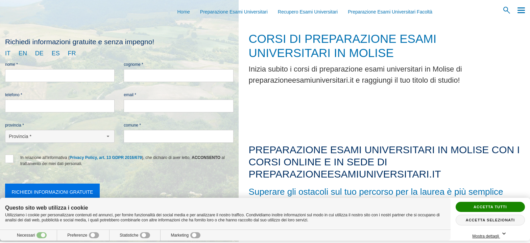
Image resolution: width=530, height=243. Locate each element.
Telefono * (13, 94)
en (23, 53)
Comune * (132, 125)
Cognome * (133, 64)
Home (183, 12)
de (39, 53)
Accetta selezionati (490, 220)
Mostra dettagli (490, 234)
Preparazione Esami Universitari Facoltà (390, 12)
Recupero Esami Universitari (308, 12)
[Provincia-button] (60, 136)
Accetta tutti (490, 207)
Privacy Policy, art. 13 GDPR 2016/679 (106, 157)
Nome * (11, 64)
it (7, 53)
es (56, 53)
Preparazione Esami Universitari (234, 12)
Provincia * (14, 125)
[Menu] (519, 10)
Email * (130, 94)
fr (72, 53)
